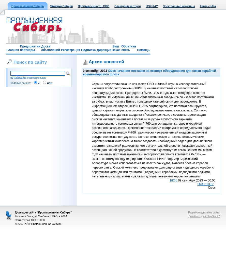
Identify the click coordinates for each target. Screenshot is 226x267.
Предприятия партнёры (30, 48)
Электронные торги (127, 6)
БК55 (174, 180)
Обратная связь (128, 48)
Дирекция (104, 50)
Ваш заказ (116, 48)
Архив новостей (106, 61)
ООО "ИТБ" (206, 184)
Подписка (88, 50)
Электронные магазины (179, 6)
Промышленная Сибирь (27, 6)
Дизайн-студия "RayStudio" (204, 216)
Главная (13, 50)
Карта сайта (208, 6)
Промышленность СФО (93, 6)
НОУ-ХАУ (152, 6)
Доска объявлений (50, 48)
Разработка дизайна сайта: (204, 212)
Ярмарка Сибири (61, 6)
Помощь (143, 50)
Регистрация (70, 50)
